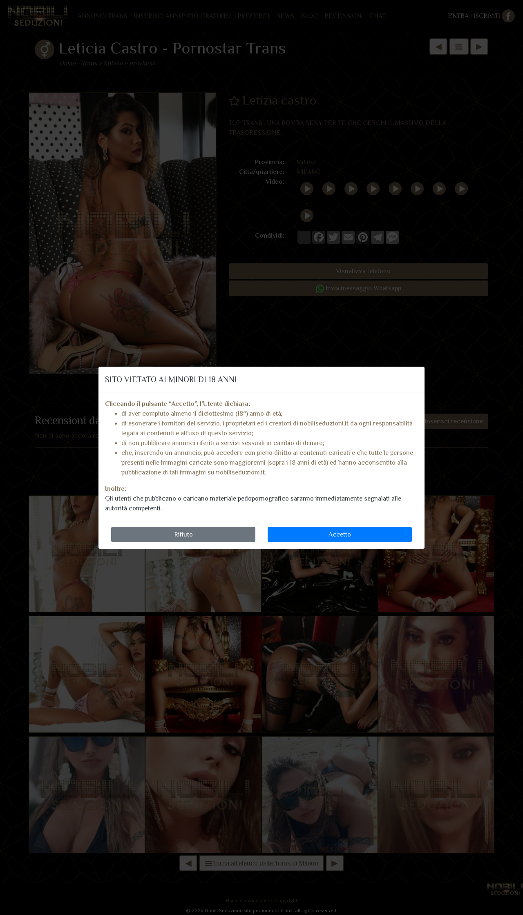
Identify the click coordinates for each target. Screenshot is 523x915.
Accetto (340, 534)
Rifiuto (183, 534)
